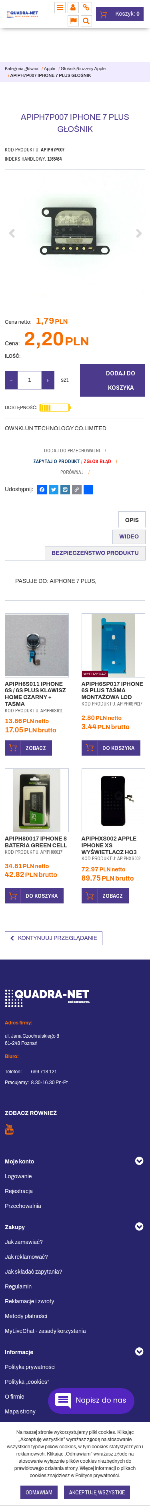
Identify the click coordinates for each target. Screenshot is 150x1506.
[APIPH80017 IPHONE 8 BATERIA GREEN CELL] (36, 842)
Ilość (12, 356)
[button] (132, 519)
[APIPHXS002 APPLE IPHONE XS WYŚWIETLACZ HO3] (109, 845)
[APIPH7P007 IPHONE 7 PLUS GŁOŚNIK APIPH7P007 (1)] (75, 233)
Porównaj (72, 472)
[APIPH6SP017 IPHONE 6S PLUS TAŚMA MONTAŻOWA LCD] (113, 691)
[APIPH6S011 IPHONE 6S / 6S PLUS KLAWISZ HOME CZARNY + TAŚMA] (35, 694)
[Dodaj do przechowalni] (75, 451)
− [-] (11, 380)
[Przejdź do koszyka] (128, 14)
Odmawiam (39, 1492)
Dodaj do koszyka (120, 380)
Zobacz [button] (25, 748)
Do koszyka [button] (108, 748)
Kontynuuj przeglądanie (53, 938)
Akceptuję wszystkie (97, 1492)
